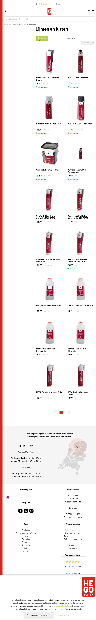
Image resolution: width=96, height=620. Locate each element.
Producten (26, 530)
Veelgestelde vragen (73, 530)
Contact (26, 551)
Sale (26, 548)
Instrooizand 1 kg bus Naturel (80, 305)
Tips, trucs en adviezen (26, 533)
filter (42, 38)
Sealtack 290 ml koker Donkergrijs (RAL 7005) (78, 217)
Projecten (26, 542)
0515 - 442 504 (74, 514)
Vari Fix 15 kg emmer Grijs (47, 170)
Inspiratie (26, 536)
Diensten (26, 545)
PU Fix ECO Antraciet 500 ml (80, 124)
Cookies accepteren (39, 615)
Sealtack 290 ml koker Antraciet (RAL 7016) (46, 217)
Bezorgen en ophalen (73, 536)
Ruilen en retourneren (73, 539)
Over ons (72, 545)
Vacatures (73, 548)
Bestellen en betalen (72, 533)
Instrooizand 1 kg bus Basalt (48, 305)
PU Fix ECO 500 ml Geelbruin (48, 124)
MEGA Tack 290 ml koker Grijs (49, 392)
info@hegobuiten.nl (74, 517)
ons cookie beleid (63, 606)
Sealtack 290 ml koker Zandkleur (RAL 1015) (77, 260)
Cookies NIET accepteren (63, 615)
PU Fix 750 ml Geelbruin (78, 78)
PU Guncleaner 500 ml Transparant (77, 171)
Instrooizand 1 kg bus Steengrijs (45, 350)
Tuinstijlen (26, 539)
